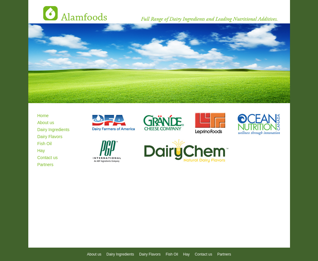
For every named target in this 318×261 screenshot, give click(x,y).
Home (43, 115)
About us (45, 122)
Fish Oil (44, 143)
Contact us (47, 157)
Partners (45, 164)
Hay (41, 150)
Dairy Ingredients (53, 129)
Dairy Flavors (49, 136)
